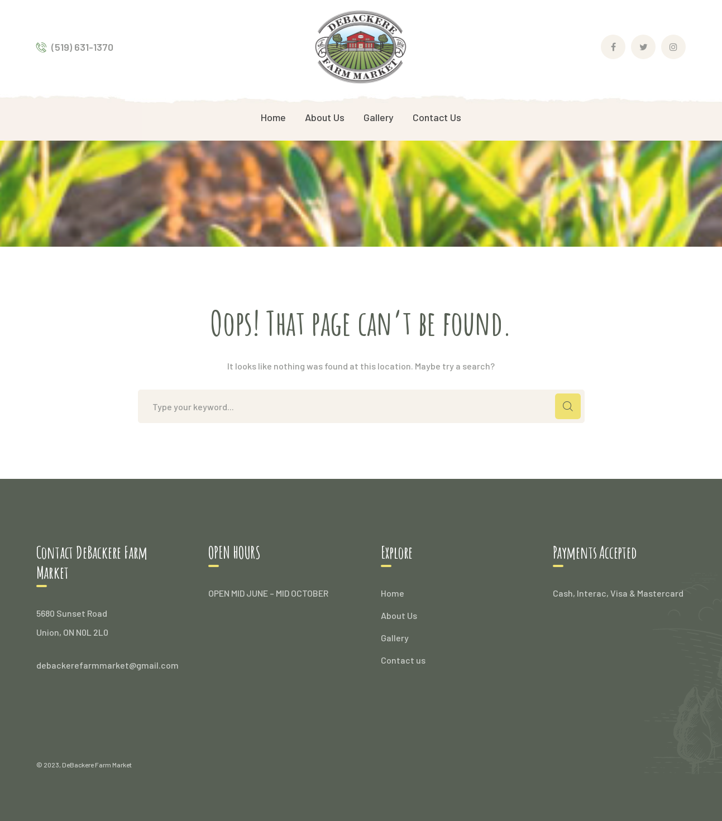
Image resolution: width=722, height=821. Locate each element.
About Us (399, 615)
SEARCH (568, 406)
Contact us (403, 660)
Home (392, 593)
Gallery (395, 637)
